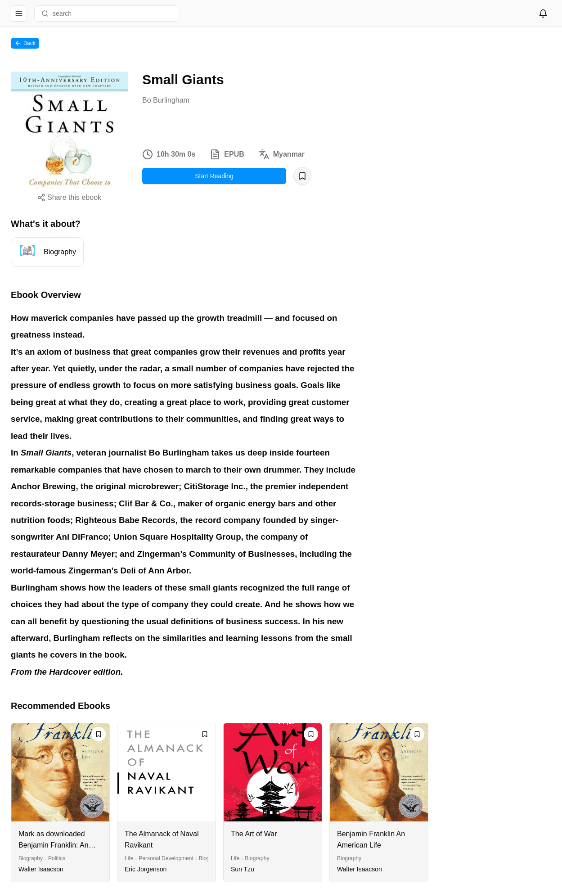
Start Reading (214, 176)
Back (25, 43)
